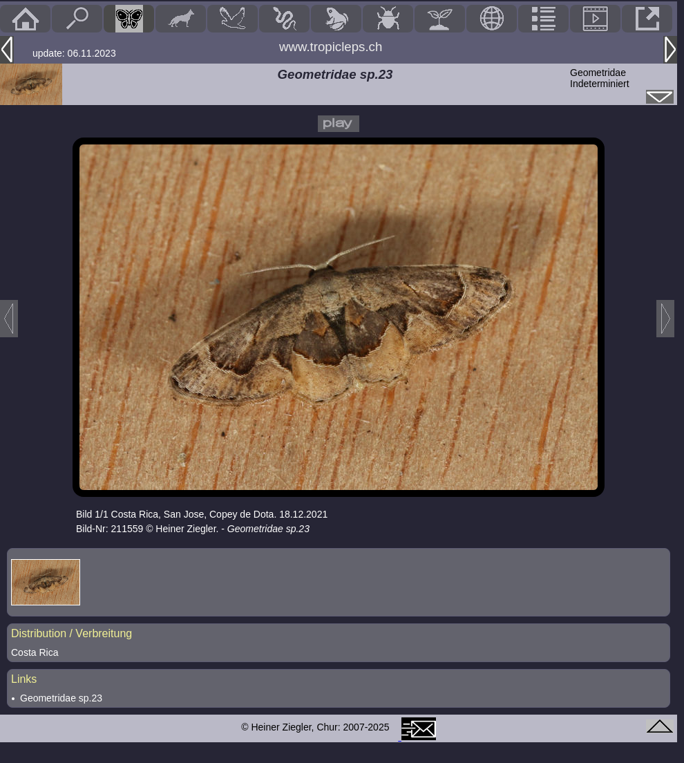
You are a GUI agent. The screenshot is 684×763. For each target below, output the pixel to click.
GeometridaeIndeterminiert (599, 78)
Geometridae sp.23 (61, 698)
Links (24, 679)
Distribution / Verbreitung (71, 633)
